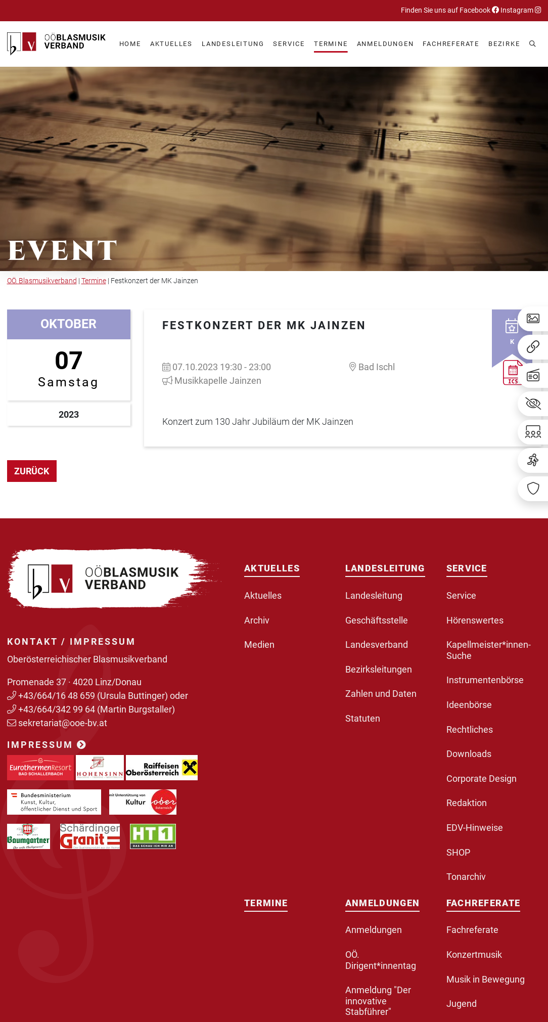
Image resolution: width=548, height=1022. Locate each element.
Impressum (47, 744)
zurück (31, 471)
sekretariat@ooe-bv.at (63, 723)
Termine (93, 281)
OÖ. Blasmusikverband (42, 281)
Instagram (520, 10)
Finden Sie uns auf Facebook (450, 10)
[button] (171, 44)
